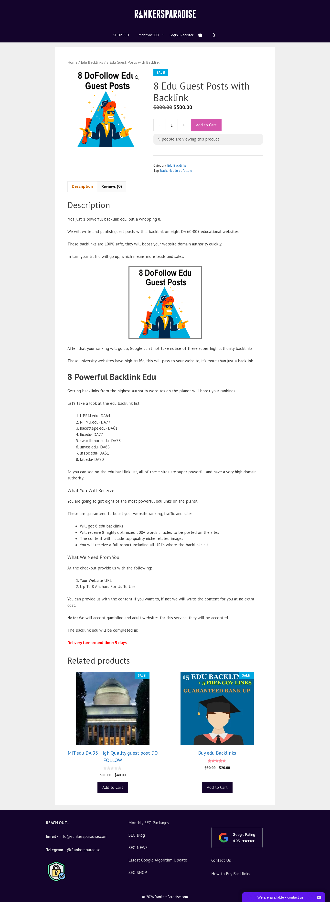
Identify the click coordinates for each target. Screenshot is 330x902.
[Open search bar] (214, 35)
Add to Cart (206, 125)
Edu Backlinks (92, 62)
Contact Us (221, 860)
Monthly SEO (154, 35)
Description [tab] (82, 186)
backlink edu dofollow (176, 170)
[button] (137, 77)
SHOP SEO (121, 35)
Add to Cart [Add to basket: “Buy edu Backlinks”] (217, 787)
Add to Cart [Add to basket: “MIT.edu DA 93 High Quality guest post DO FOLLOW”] (112, 787)
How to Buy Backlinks (230, 873)
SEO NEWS (138, 847)
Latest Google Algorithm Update (157, 860)
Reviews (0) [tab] (111, 186)
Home (72, 62)
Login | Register (181, 35)
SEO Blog (136, 835)
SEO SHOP (137, 872)
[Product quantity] (172, 125)
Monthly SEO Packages (148, 822)
